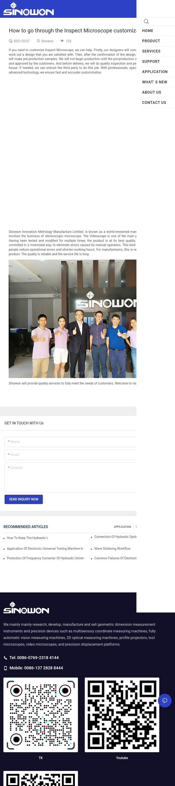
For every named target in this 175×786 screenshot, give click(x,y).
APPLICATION (122, 526)
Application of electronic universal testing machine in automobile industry (45, 548)
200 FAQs (163, 526)
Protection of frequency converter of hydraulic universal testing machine (45, 558)
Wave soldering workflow (112, 548)
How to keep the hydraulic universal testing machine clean (27, 538)
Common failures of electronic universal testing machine (133, 558)
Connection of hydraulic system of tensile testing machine (133, 537)
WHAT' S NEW (144, 526)
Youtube (122, 758)
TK (41, 758)
